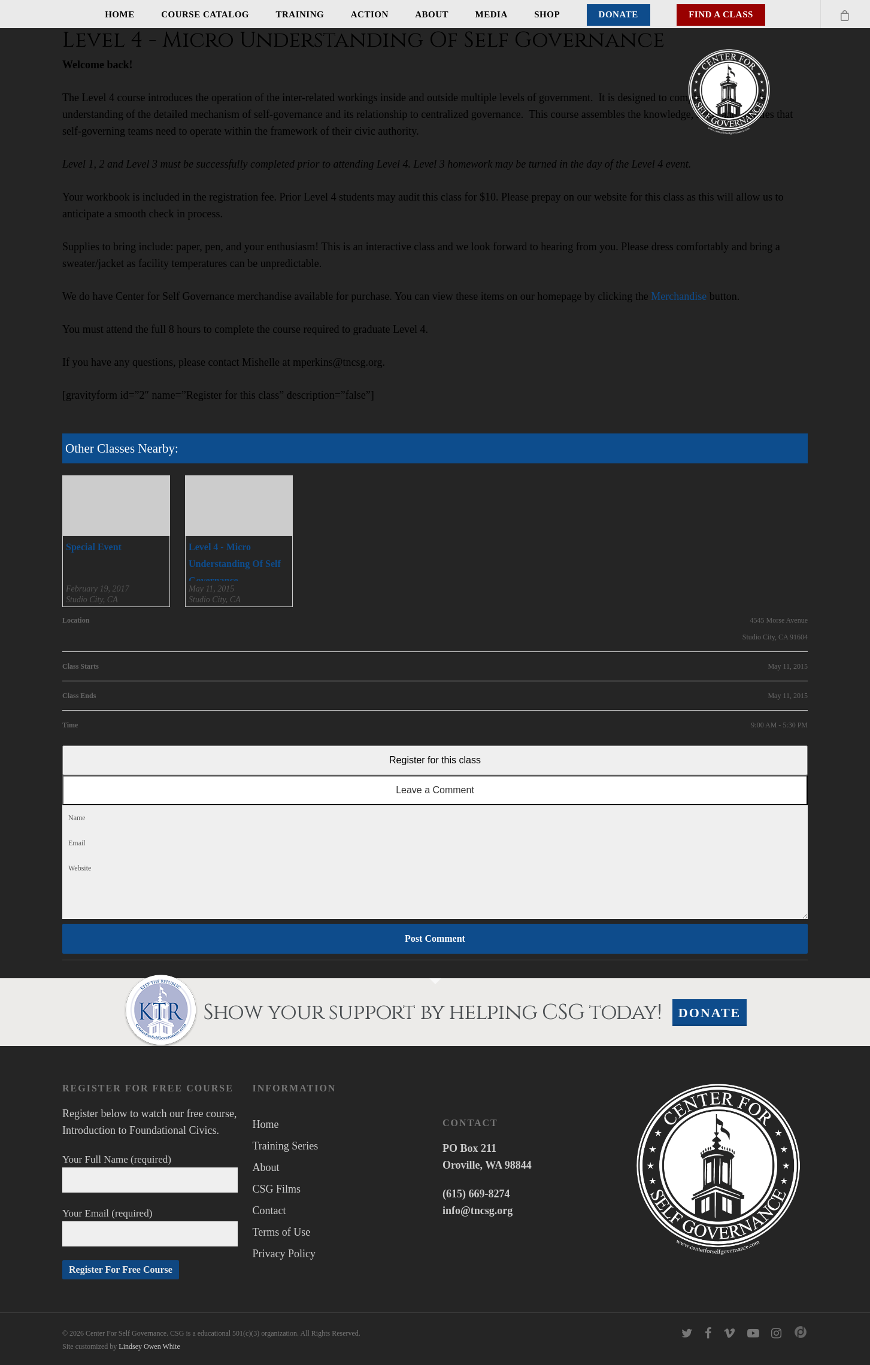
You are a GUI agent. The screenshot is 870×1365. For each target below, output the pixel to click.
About (431, 14)
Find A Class (721, 14)
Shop (547, 14)
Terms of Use (281, 1232)
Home (120, 14)
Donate (618, 14)
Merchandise (679, 296)
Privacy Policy (284, 1254)
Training (300, 14)
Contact (269, 1211)
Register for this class (435, 760)
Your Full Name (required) (150, 1173)
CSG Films (276, 1189)
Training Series (285, 1146)
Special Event (94, 547)
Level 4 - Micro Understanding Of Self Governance (235, 564)
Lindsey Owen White (149, 1346)
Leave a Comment (435, 790)
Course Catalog (205, 14)
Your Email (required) (150, 1227)
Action (370, 14)
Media (491, 14)
